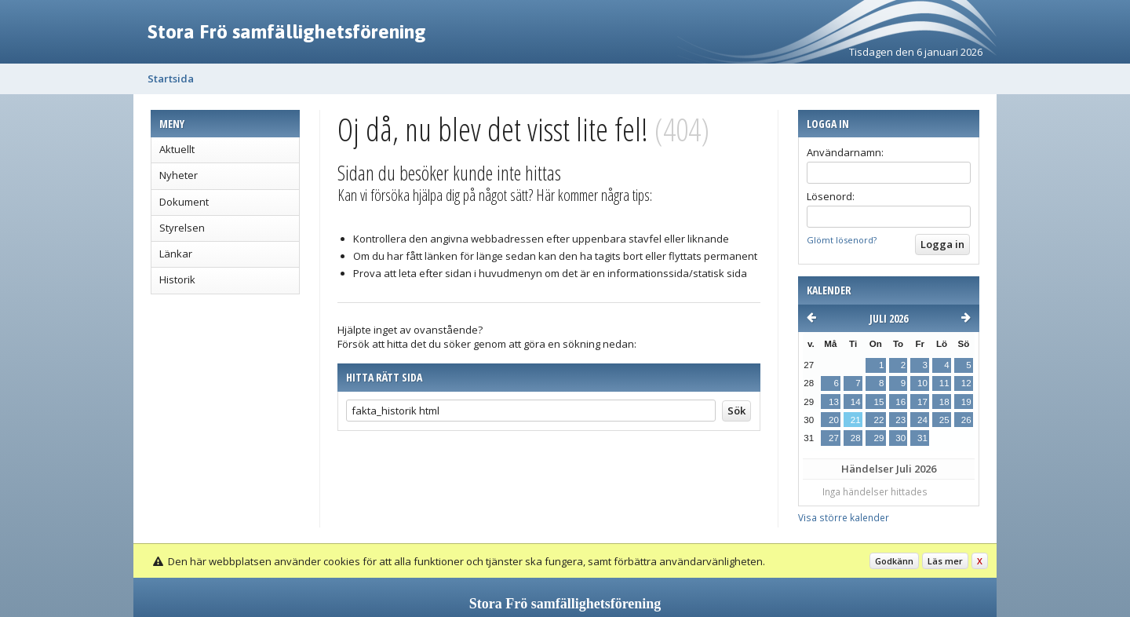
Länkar (175, 253)
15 (878, 402)
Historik (177, 279)
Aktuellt (177, 149)
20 (834, 420)
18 (944, 402)
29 (878, 438)
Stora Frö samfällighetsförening (287, 31)
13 (834, 402)
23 (900, 420)
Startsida (171, 78)
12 (966, 383)
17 (922, 402)
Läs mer (945, 561)
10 (922, 383)
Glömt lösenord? (842, 240)
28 (856, 438)
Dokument (184, 202)
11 (944, 383)
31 (922, 438)
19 (966, 402)
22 (878, 420)
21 (856, 420)
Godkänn (894, 561)
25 (944, 420)
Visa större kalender (843, 517)
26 (966, 420)
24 (922, 420)
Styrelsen (182, 228)
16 (900, 402)
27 (834, 438)
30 (900, 438)
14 (856, 402)
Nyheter (178, 175)
